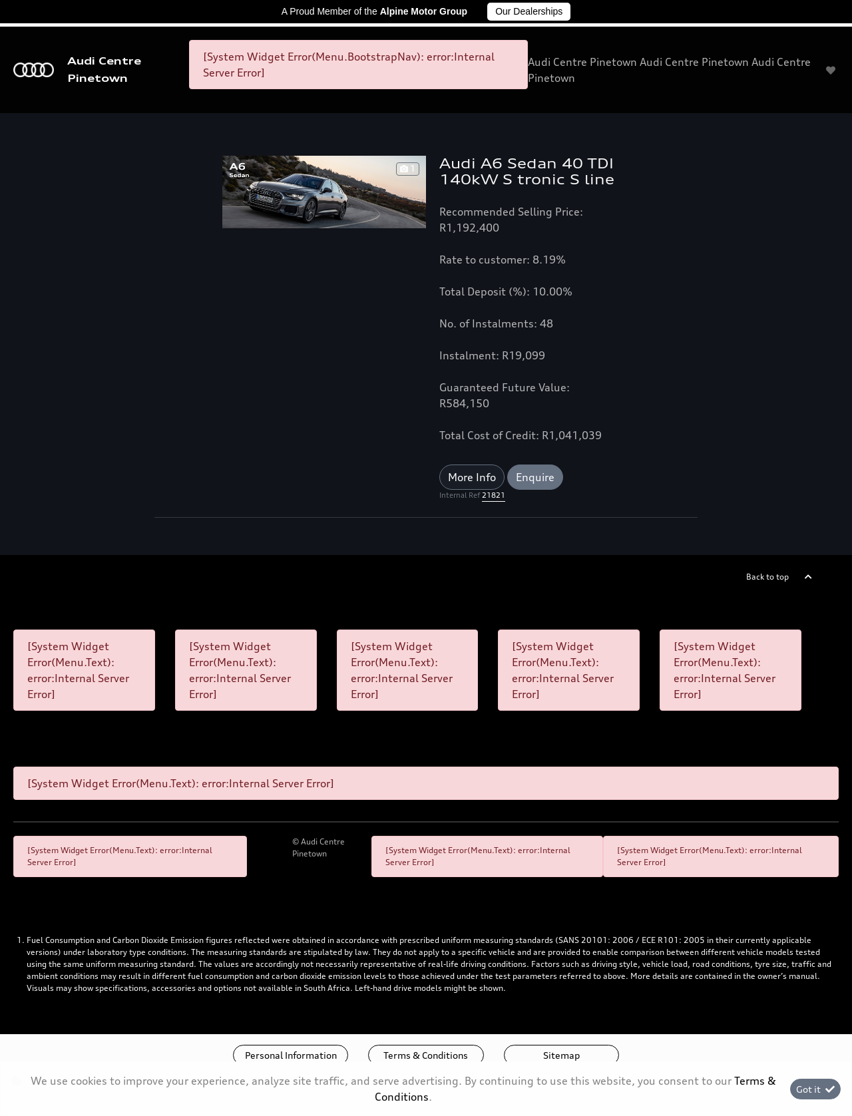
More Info (472, 477)
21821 (493, 495)
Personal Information (291, 1055)
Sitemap (561, 1055)
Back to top (767, 577)
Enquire (535, 477)
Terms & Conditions (425, 1055)
